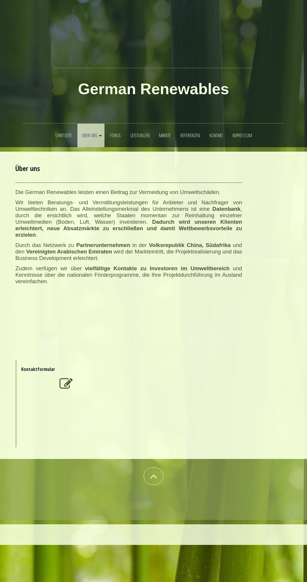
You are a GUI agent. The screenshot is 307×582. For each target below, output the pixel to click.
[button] (153, 476)
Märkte (165, 135)
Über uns (89, 135)
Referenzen (190, 135)
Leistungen (140, 135)
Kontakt (216, 135)
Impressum (242, 135)
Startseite (63, 135)
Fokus (115, 135)
